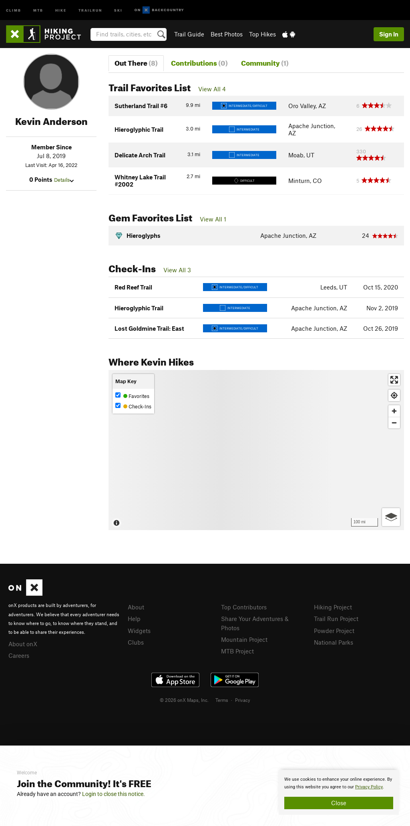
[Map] (256, 450)
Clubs (136, 642)
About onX (22, 643)
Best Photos (227, 34)
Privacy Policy (369, 787)
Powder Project (334, 630)
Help (134, 618)
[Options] (391, 517)
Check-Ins (133, 406)
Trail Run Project (336, 618)
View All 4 (212, 88)
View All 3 (177, 269)
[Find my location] (394, 395)
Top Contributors (244, 607)
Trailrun (90, 9)
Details (64, 180)
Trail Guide (189, 34)
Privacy (242, 700)
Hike (60, 9)
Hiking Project (333, 607)
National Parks (333, 642)
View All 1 (213, 219)
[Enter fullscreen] (394, 380)
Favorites (132, 395)
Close (338, 802)
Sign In (388, 34)
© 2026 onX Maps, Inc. (184, 700)
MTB (38, 9)
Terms (221, 700)
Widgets (139, 630)
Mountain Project (244, 639)
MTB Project (237, 651)
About (136, 607)
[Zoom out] (394, 422)
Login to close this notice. (113, 794)
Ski (118, 9)
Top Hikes (262, 34)
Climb (13, 9)
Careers (18, 655)
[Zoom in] (394, 411)
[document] (338, 792)
